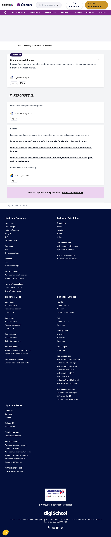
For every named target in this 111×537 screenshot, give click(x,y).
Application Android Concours (16, 445)
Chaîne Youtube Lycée (13, 291)
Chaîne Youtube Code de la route (17, 363)
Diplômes (60, 227)
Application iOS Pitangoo (65, 250)
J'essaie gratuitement (94, 5)
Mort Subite (61, 338)
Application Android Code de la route (18, 350)
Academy (27, 46)
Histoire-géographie (12, 230)
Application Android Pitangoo (67, 246)
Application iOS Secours (13, 462)
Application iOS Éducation (14, 278)
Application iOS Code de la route (16, 354)
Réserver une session (13, 309)
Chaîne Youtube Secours (14, 471)
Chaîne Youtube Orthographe (67, 399)
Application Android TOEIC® (67, 366)
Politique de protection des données (48, 520)
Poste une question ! (72, 192)
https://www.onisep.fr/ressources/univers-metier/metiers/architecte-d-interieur (48, 141)
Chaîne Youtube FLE (64, 396)
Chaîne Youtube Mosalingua (67, 393)
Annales (8, 417)
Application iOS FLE (63, 377)
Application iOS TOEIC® (65, 370)
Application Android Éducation (16, 275)
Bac (6, 250)
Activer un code (18, 12)
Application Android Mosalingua (68, 359)
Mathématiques (10, 227)
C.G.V (73, 520)
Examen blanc (10, 427)
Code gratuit (9, 312)
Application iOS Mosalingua (67, 363)
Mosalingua (61, 350)
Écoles (59, 237)
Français (8, 234)
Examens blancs (11, 305)
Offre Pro (81, 520)
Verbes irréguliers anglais (66, 312)
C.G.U (66, 520)
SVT (6, 237)
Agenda (78, 12)
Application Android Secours (15, 459)
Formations (61, 230)
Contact (97, 520)
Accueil (18, 46)
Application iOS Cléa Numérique (16, 455)
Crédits (89, 520)
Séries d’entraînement (13, 341)
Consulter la (55, 504)
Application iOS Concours (14, 448)
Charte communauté (25, 520)
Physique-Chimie (11, 240)
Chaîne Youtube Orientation (67, 259)
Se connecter (74, 5)
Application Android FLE (65, 373)
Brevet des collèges (12, 253)
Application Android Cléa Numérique (18, 452)
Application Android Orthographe (68, 380)
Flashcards (61, 325)
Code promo (61, 309)
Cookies (12, 520)
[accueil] (6, 12)
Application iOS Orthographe (67, 383)
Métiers (59, 234)
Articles (102, 12)
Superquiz (60, 334)
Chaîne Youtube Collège (13, 288)
